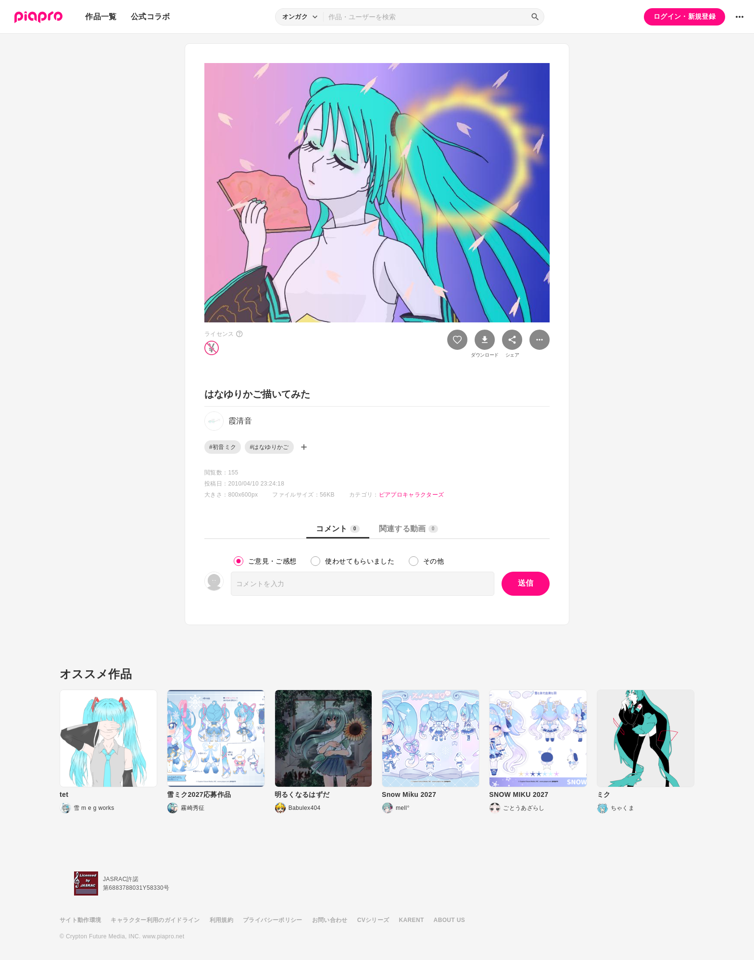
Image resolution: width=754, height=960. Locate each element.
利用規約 (221, 920)
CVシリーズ (373, 920)
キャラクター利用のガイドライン (155, 920)
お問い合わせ (330, 920)
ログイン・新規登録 (684, 16)
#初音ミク (222, 447)
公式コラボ (150, 17)
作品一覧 (100, 17)
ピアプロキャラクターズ (411, 494)
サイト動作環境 (80, 920)
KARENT (411, 920)
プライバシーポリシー (272, 920)
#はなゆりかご (269, 447)
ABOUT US (449, 920)
